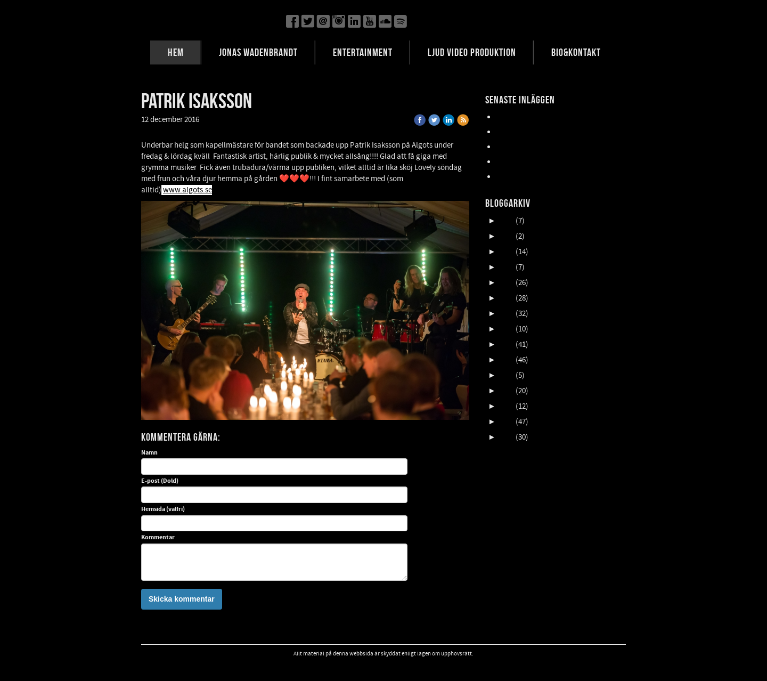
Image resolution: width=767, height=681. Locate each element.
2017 (506, 344)
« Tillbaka (222, 120)
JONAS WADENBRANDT (258, 52)
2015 (506, 375)
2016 (506, 360)
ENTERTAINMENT (363, 52)
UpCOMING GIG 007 (528, 132)
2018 (506, 329)
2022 (506, 267)
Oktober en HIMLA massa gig (543, 147)
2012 (506, 422)
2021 (506, 283)
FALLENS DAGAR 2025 (531, 177)
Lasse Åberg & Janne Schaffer (545, 117)
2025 (506, 221)
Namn (149, 453)
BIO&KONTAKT (576, 52)
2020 (506, 298)
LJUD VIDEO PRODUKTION (472, 52)
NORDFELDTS (518, 162)
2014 (506, 391)
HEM (176, 52)
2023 (506, 252)
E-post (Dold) (159, 481)
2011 (506, 437)
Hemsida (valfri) (163, 509)
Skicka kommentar (182, 599)
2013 (506, 406)
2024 (506, 236)
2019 (506, 314)
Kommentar (158, 537)
